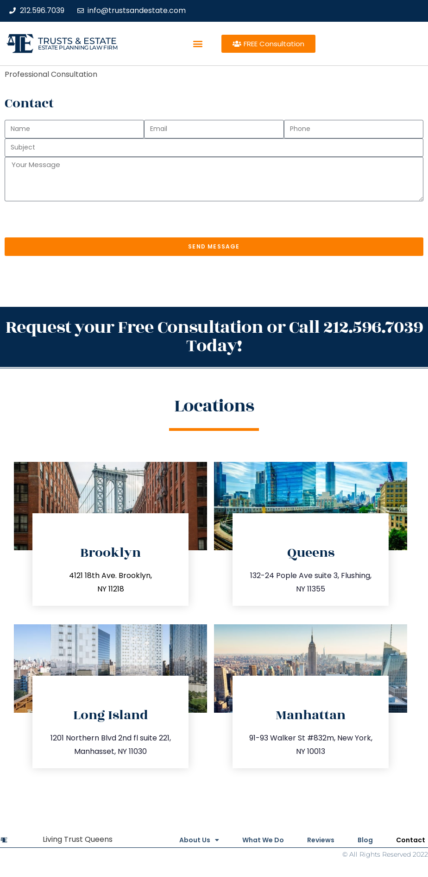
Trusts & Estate (77, 41)
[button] (198, 43)
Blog (365, 840)
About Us (199, 840)
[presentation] (75, 219)
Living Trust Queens (78, 839)
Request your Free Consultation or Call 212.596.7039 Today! (214, 336)
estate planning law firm (77, 47)
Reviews (320, 840)
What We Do (263, 840)
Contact (410, 840)
